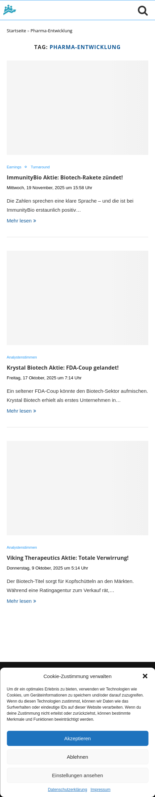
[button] (145, 676)
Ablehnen (77, 757)
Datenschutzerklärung (67, 789)
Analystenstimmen (22, 357)
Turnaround (40, 167)
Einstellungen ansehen (77, 775)
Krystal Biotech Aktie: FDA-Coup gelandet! (63, 367)
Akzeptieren (77, 738)
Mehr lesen (21, 220)
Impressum (100, 789)
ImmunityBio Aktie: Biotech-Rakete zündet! (65, 177)
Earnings (14, 167)
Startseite (16, 31)
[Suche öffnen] (141, 10)
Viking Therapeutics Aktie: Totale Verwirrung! (67, 557)
